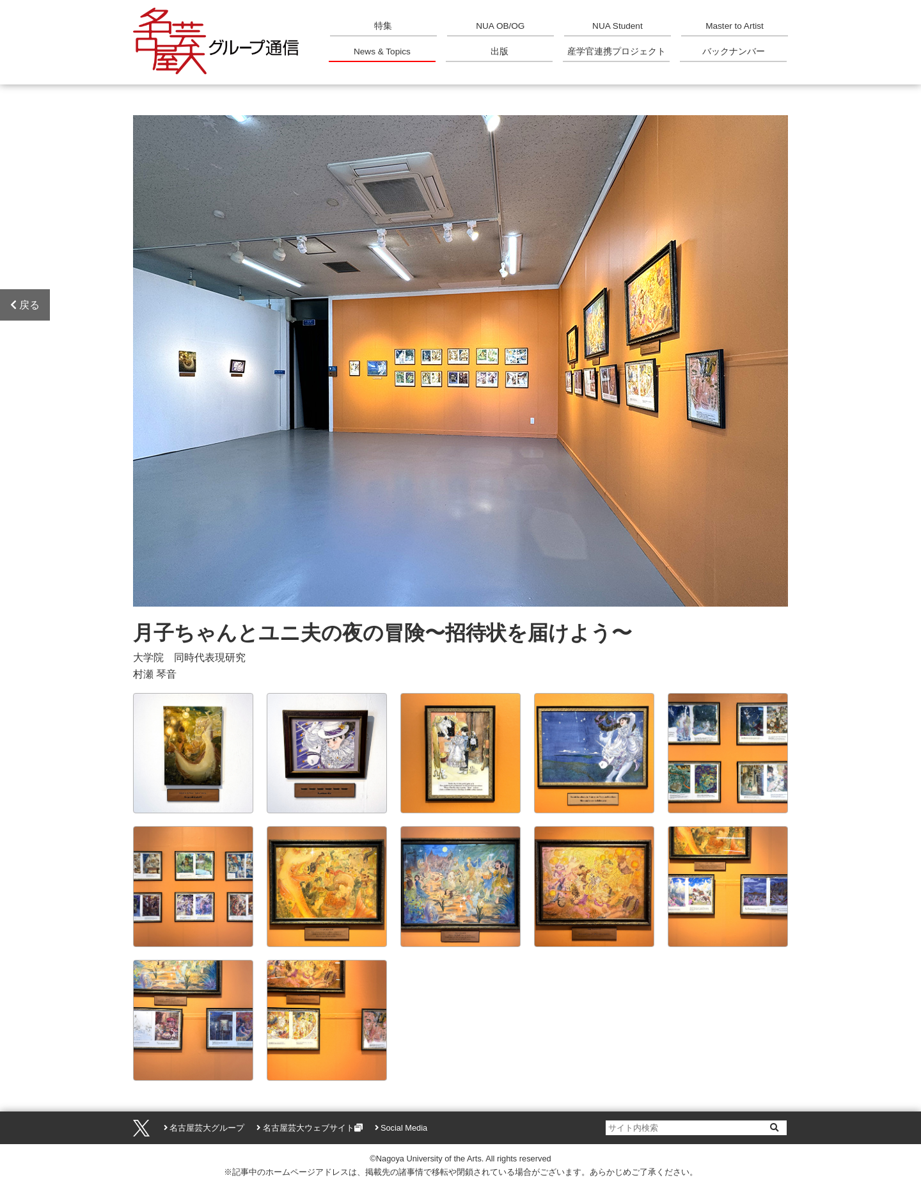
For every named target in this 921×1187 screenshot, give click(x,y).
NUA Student (617, 26)
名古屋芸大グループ (206, 1128)
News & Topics (382, 51)
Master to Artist (734, 26)
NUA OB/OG (500, 26)
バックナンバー (733, 51)
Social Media (404, 1128)
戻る (25, 304)
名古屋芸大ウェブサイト (308, 1128)
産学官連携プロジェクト (616, 51)
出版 (499, 51)
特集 (383, 26)
